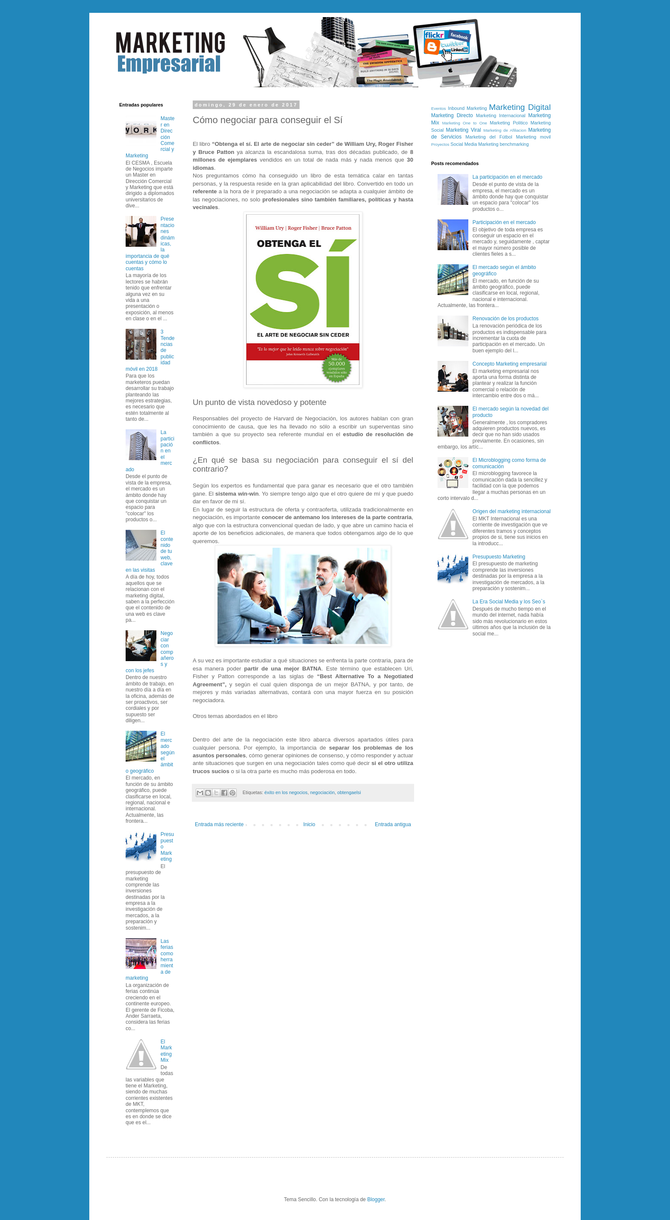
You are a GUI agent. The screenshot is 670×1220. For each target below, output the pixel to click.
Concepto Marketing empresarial (510, 364)
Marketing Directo (452, 115)
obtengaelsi (349, 792)
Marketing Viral (463, 130)
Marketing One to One (464, 123)
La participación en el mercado (507, 177)
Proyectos (440, 144)
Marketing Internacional (501, 115)
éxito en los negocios (286, 792)
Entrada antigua (393, 824)
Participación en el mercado (504, 222)
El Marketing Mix (166, 1051)
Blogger (376, 1199)
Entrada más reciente (219, 824)
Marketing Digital (520, 107)
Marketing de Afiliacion (504, 130)
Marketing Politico (509, 122)
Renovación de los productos (506, 319)
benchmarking (514, 144)
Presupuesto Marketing (499, 557)
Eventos (438, 108)
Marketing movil (533, 136)
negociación (322, 792)
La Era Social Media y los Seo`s (509, 602)
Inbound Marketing (467, 108)
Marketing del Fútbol (488, 136)
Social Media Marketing (474, 144)
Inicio (309, 824)
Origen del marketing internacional (512, 511)
